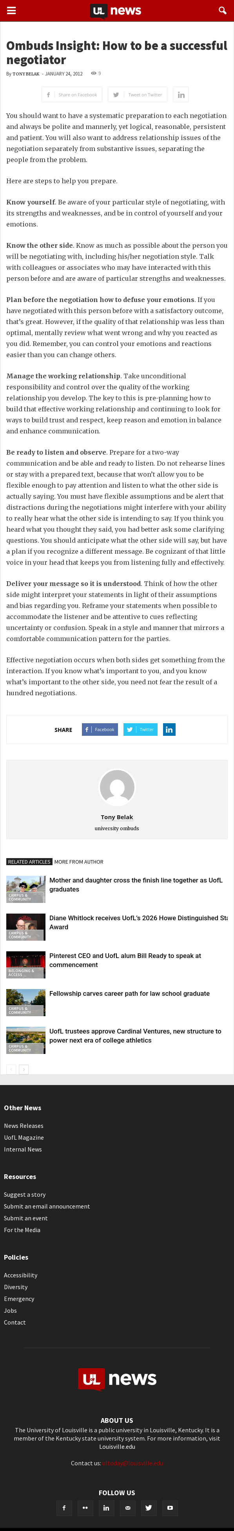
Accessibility (20, 1275)
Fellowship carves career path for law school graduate (129, 993)
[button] (223, 10)
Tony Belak (26, 74)
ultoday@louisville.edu (132, 1463)
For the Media (22, 1230)
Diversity (15, 1287)
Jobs (10, 1310)
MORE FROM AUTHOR (78, 861)
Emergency (19, 1299)
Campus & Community (20, 897)
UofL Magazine (24, 1137)
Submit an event (26, 1218)
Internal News (23, 1149)
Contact (15, 1322)
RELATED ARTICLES (29, 861)
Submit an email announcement (47, 1206)
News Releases (24, 1125)
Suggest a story (24, 1194)
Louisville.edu (117, 1446)
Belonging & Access (21, 972)
